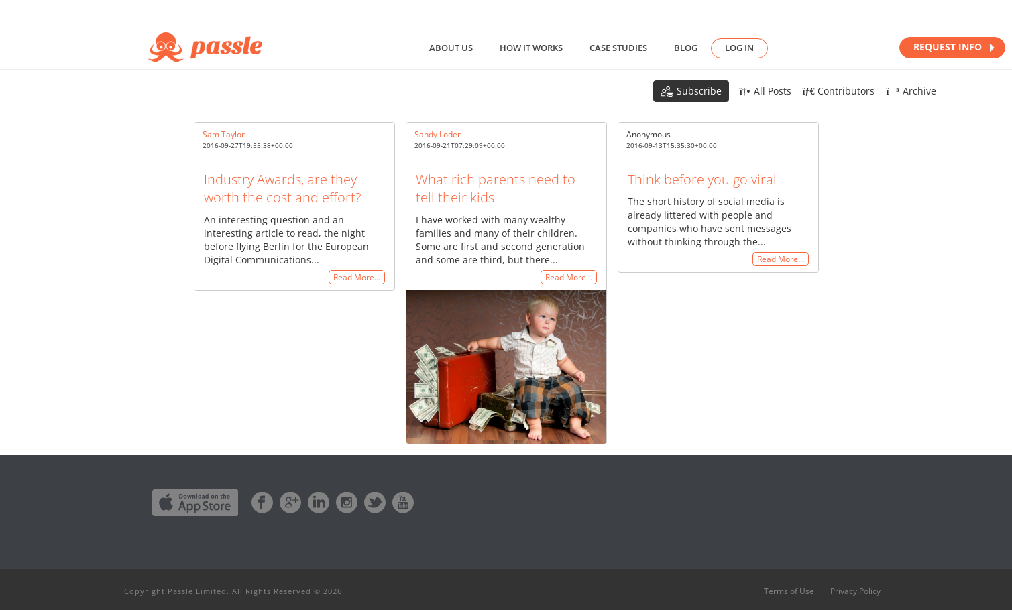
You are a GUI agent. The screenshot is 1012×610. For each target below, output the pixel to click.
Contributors (839, 90)
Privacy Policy (855, 591)
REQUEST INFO (954, 47)
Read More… (356, 277)
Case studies (618, 48)
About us (451, 48)
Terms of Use (789, 591)
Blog (685, 48)
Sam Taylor (224, 134)
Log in (739, 48)
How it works (531, 48)
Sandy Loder (437, 134)
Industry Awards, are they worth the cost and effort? (282, 188)
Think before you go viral (702, 179)
